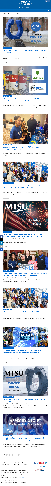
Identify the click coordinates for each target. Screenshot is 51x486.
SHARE (24, 54)
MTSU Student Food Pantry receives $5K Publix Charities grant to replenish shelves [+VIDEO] (25, 100)
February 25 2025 (18, 277)
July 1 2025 (16, 238)
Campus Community (8, 183)
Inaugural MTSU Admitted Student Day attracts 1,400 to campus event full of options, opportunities (25, 274)
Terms (6, 484)
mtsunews (9, 54)
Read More (5, 62)
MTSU (48, 1)
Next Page (21, 454)
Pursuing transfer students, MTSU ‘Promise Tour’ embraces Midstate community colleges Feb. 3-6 (22, 352)
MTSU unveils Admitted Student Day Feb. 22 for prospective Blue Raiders (22, 313)
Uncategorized (8, 48)
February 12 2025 (18, 316)
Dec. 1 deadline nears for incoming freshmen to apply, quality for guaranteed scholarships (24, 439)
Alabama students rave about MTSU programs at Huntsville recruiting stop (22, 148)
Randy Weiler (10, 151)
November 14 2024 (18, 442)
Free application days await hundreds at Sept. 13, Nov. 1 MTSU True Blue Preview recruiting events (25, 187)
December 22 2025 (16, 54)
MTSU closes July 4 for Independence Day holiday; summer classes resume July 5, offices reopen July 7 (23, 235)
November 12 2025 (18, 151)
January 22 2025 (17, 354)
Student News (7, 96)
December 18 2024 (18, 403)
